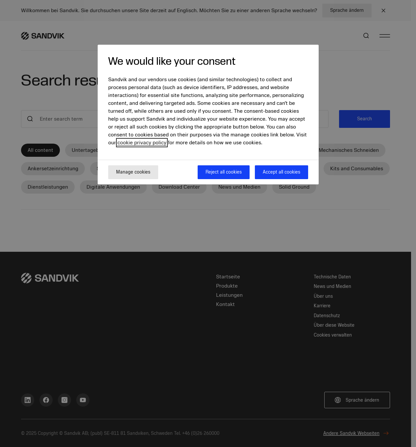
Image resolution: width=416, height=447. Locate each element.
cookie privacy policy (141, 142)
